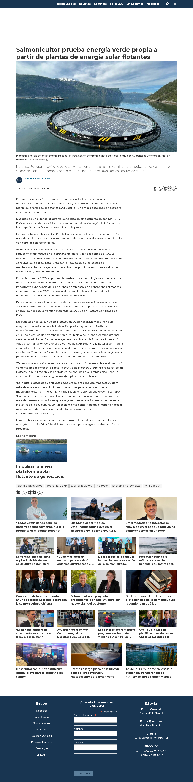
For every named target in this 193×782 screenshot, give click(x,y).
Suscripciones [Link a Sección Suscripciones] (41, 723)
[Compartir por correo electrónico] (169, 188)
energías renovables (126, 486)
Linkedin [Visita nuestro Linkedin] (42, 755)
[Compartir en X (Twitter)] (160, 188)
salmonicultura (82, 486)
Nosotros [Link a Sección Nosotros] (42, 711)
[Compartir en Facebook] (155, 188)
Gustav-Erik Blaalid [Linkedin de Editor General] (151, 713)
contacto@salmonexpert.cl (151, 737)
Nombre (78, 729)
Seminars (100, 3)
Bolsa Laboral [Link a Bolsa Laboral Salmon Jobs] (41, 717)
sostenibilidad (57, 486)
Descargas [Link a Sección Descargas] (41, 749)
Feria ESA (116, 3)
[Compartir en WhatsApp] (174, 188)
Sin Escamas (135, 3)
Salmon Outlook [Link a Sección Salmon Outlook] (42, 736)
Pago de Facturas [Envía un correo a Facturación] (42, 742)
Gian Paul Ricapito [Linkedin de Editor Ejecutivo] (151, 725)
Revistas (85, 3)
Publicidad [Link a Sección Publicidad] (41, 730)
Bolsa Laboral (66, 3)
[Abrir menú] (175, 4)
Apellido (78, 742)
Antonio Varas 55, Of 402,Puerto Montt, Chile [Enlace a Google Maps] (151, 753)
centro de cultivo (30, 486)
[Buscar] (167, 4)
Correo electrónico (85, 715)
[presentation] (97, 761)
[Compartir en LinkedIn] (164, 188)
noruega (102, 486)
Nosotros (153, 3)
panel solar (152, 486)
